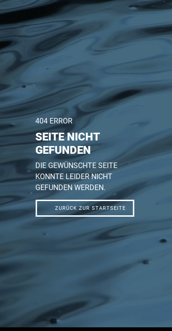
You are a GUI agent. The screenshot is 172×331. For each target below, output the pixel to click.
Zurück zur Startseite (90, 208)
